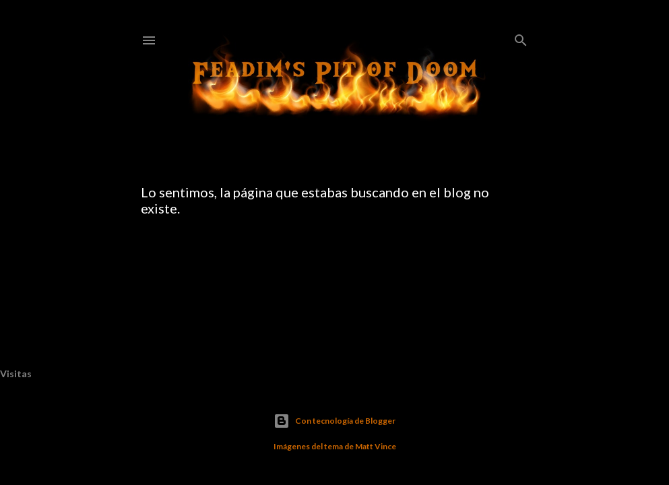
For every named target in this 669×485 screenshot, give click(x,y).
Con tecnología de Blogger (334, 421)
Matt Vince (375, 446)
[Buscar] (521, 37)
